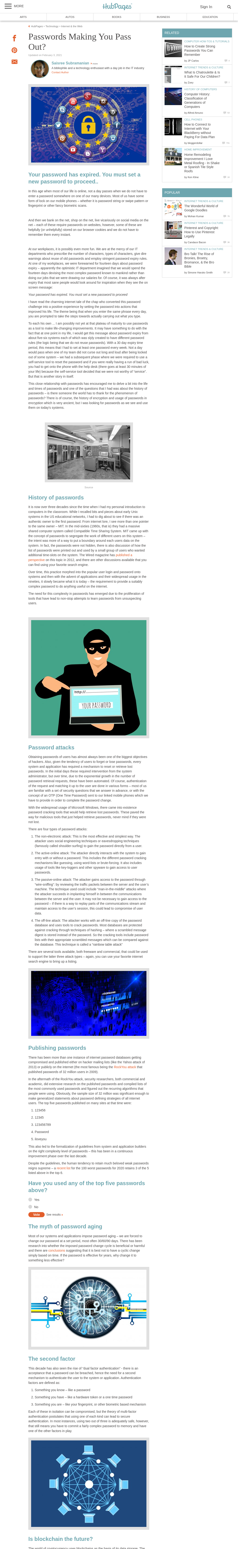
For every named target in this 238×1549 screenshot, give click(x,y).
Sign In (206, 7)
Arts (23, 17)
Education (210, 17)
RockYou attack (125, 1067)
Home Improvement (198, 149)
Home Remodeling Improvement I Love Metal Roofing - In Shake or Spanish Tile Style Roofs (202, 163)
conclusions (56, 1250)
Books (116, 17)
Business (163, 17)
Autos (70, 17)
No (36, 1207)
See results (53, 1215)
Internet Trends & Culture (203, 67)
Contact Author (60, 72)
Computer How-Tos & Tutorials (206, 41)
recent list (63, 1168)
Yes (37, 1200)
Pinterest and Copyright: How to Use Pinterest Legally (201, 232)
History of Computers (200, 89)
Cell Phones (193, 119)
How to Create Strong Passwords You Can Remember (199, 51)
